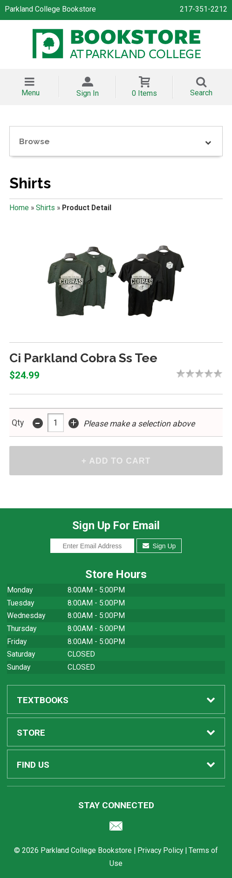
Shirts (45, 207)
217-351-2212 (203, 9)
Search (201, 92)
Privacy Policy (160, 850)
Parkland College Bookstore (50, 9)
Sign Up (159, 546)
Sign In (87, 93)
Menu (30, 92)
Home (19, 207)
